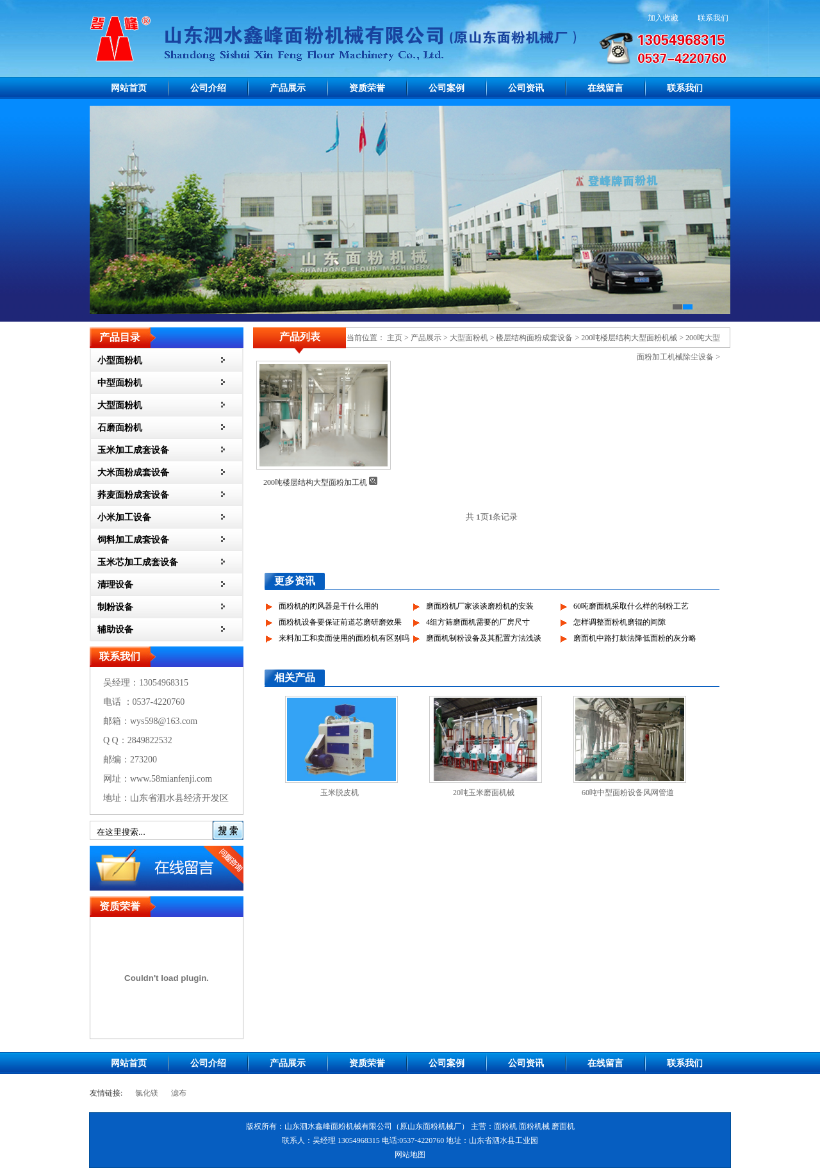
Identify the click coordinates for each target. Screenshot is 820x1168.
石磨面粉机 (119, 427)
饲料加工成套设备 (133, 540)
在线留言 (605, 88)
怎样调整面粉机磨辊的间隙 (619, 622)
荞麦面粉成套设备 (133, 495)
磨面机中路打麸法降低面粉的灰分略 (634, 638)
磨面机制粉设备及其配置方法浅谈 (483, 638)
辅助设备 (115, 629)
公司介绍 (208, 88)
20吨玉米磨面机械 (483, 792)
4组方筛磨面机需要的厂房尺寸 (478, 622)
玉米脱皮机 (339, 792)
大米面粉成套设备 (133, 472)
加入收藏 (663, 17)
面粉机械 (534, 1126)
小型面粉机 (119, 360)
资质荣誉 (367, 88)
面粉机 (505, 1126)
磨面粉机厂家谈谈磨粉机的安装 (480, 606)
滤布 (178, 1093)
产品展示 (288, 88)
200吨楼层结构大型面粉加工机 (315, 482)
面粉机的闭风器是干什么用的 (329, 606)
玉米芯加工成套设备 (137, 562)
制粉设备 (115, 607)
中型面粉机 (119, 383)
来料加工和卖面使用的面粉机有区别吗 (344, 638)
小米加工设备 (124, 517)
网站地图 (410, 1154)
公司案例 (446, 88)
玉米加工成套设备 (133, 450)
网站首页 (129, 88)
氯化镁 (146, 1093)
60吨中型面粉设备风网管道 (628, 792)
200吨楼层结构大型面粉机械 (629, 337)
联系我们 (713, 17)
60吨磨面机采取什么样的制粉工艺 (631, 606)
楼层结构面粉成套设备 (534, 337)
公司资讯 (526, 88)
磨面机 (563, 1126)
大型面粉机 (119, 405)
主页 (394, 337)
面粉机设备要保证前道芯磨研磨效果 (340, 622)
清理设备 (115, 584)
